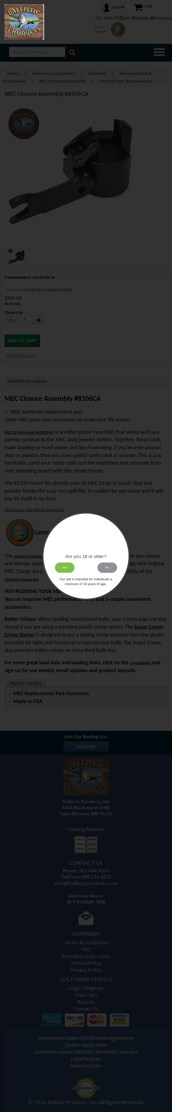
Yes (64, 567)
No (107, 567)
